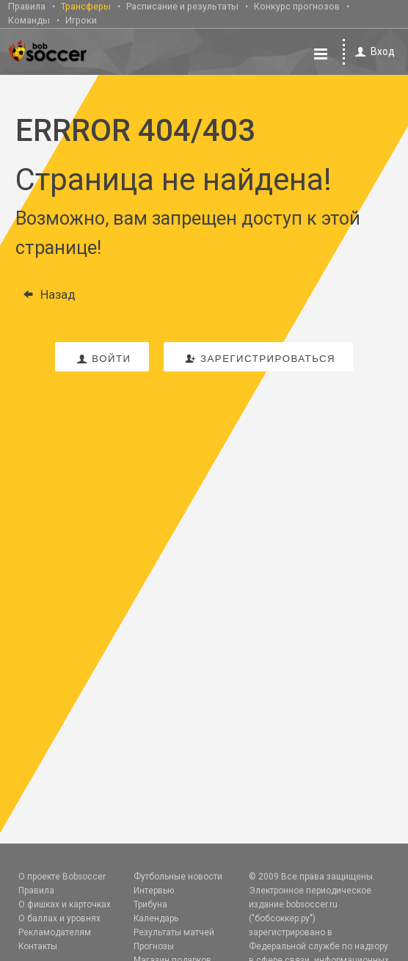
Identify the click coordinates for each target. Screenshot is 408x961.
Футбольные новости (178, 876)
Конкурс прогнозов (297, 6)
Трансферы (86, 6)
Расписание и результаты (182, 6)
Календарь (156, 918)
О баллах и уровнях (59, 918)
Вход (372, 52)
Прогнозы (154, 946)
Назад (45, 294)
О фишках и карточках (64, 904)
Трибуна (150, 904)
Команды (29, 20)
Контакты (37, 946)
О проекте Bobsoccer (62, 876)
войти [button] (102, 358)
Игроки (81, 20)
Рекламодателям (54, 932)
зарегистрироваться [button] (258, 358)
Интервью (154, 890)
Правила (26, 6)
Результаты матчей (174, 932)
